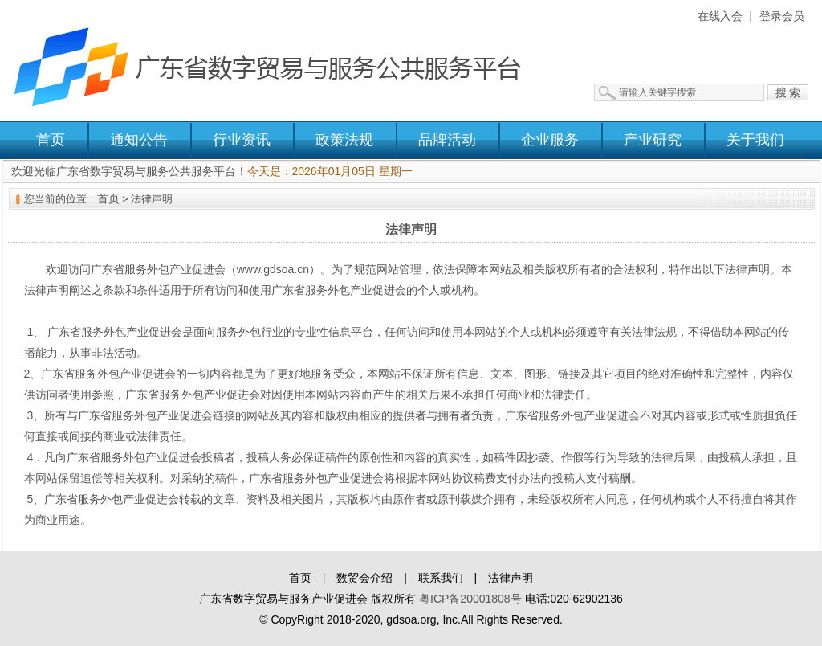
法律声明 (510, 577)
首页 (50, 140)
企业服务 (550, 140)
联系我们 (440, 577)
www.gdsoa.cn (273, 269)
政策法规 (344, 140)
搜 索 (788, 92)
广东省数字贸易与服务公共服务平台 (278, 60)
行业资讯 (242, 140)
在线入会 (720, 16)
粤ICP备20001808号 (470, 598)
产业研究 (653, 140)
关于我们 (755, 140)
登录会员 (781, 16)
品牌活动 (447, 140)
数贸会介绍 (364, 577)
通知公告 (139, 140)
